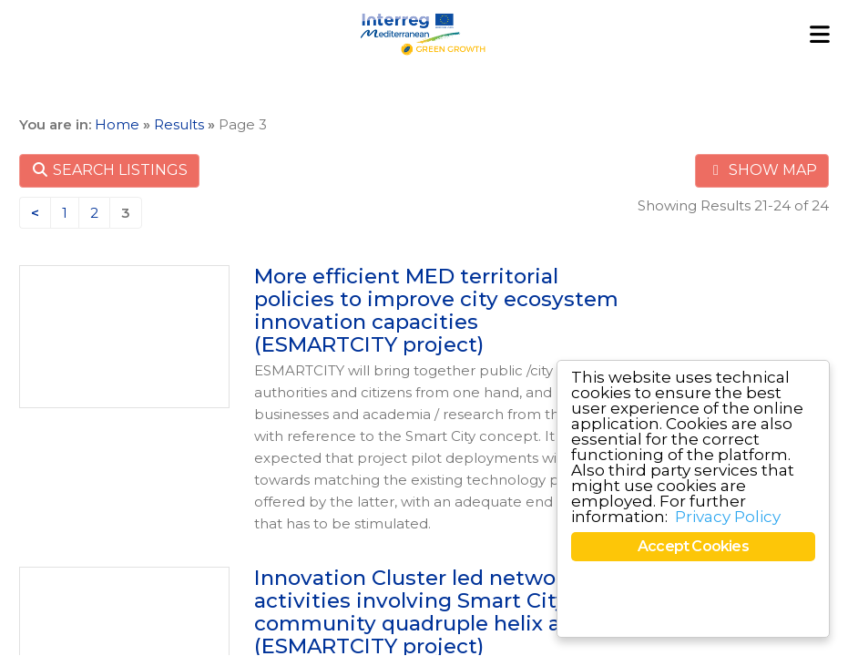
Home (117, 124)
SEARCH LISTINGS (109, 170)
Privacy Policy (728, 516)
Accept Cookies (693, 546)
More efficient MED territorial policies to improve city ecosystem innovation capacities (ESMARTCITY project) (436, 309)
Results (179, 124)
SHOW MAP (762, 170)
